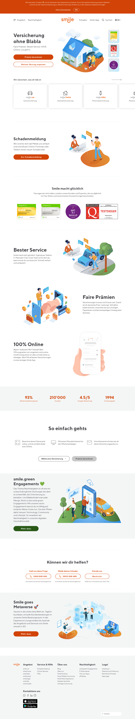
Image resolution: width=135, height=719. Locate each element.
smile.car (26, 669)
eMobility (82, 676)
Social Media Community (66, 676)
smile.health (27, 684)
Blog (59, 669)
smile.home (27, 671)
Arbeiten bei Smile (63, 681)
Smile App (94, 20)
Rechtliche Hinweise (109, 674)
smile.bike (26, 674)
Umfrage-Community (64, 684)
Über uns (60, 671)
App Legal (105, 676)
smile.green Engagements (88, 669)
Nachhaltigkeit (35, 20)
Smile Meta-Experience (65, 679)
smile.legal (26, 679)
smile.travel (27, 676)
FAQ (38, 674)
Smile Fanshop (62, 674)
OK (76, 10)
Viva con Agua (84, 674)
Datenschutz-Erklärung (110, 671)
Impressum (106, 669)
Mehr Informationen (63, 10)
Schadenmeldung (43, 669)
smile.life (26, 681)
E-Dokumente (84, 671)
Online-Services (42, 671)
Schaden (83, 20)
